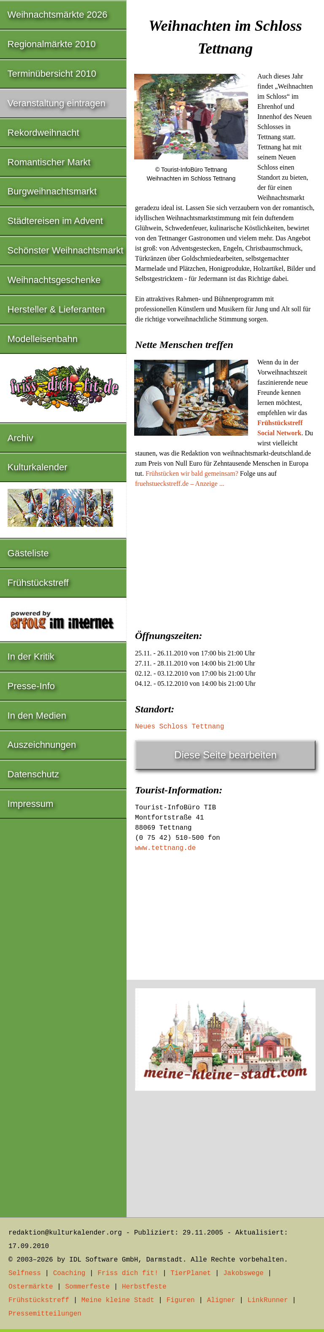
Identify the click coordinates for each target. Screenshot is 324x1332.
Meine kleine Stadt (117, 1300)
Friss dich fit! (127, 1273)
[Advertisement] (225, 556)
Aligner (221, 1300)
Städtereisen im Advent (55, 221)
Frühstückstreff (38, 582)
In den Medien (37, 715)
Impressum (31, 803)
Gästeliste (28, 553)
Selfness (24, 1273)
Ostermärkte (30, 1287)
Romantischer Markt (49, 162)
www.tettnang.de (165, 848)
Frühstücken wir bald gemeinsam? (192, 473)
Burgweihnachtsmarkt (52, 191)
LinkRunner (268, 1300)
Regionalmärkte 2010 (52, 44)
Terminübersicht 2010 (52, 73)
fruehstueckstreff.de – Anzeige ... (179, 483)
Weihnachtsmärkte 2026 (58, 14)
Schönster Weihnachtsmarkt (66, 250)
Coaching (69, 1273)
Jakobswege (243, 1273)
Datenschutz (33, 774)
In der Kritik (31, 656)
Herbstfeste (144, 1287)
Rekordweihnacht (43, 132)
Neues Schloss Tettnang (179, 727)
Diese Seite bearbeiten (225, 754)
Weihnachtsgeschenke (54, 280)
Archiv (20, 438)
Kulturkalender (38, 467)
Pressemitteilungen (44, 1314)
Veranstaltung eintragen (56, 103)
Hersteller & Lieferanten (56, 309)
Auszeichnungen (42, 744)
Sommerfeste (87, 1287)
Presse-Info (31, 686)
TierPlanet (190, 1273)
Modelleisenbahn (43, 339)
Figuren (180, 1300)
